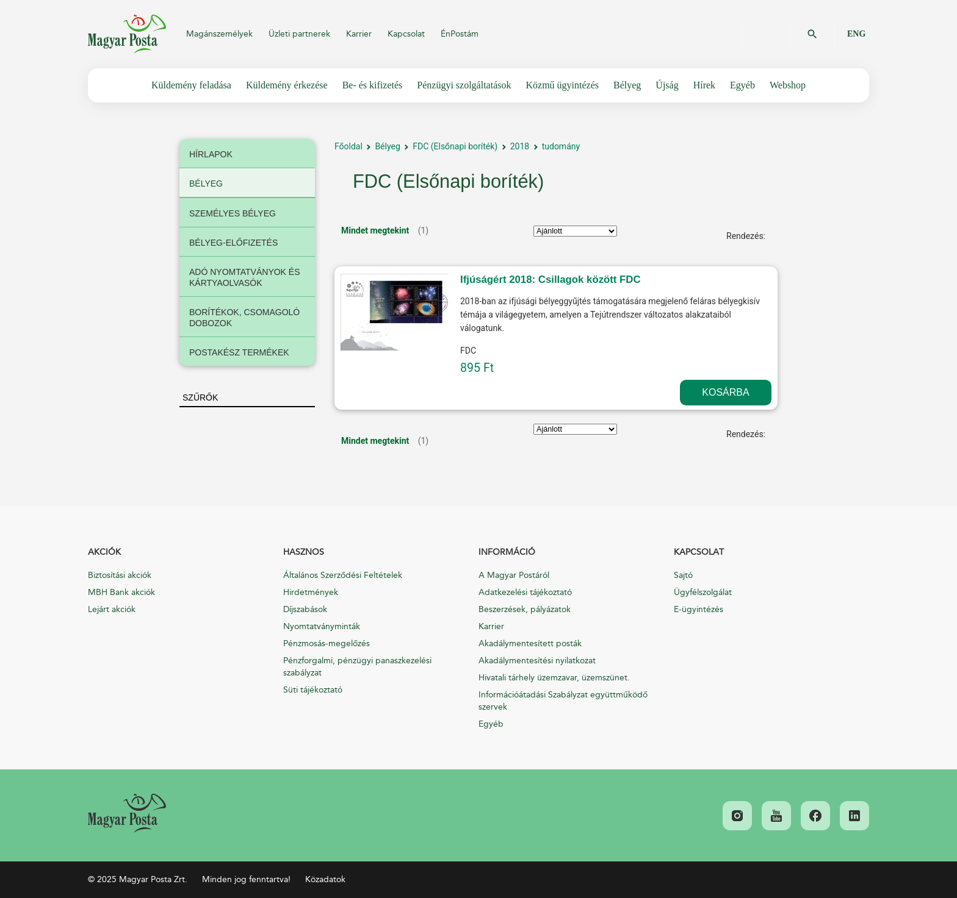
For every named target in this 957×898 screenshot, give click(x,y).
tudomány (561, 146)
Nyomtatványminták (321, 626)
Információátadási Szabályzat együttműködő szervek (563, 701)
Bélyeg (387, 146)
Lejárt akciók (111, 609)
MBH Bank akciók (121, 592)
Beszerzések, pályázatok (524, 609)
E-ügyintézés (698, 609)
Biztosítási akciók (119, 575)
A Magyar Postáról (513, 575)
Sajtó (683, 575)
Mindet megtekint (375, 230)
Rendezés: (745, 236)
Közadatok (325, 879)
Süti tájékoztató (312, 690)
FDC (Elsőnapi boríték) (455, 146)
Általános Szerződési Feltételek (342, 575)
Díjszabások (305, 609)
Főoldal (348, 146)
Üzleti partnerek (299, 34)
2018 (519, 146)
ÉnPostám (459, 34)
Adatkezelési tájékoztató (525, 592)
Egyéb (491, 724)
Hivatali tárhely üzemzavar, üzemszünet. (554, 677)
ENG (856, 33)
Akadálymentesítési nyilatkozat (537, 660)
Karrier (359, 34)
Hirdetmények (310, 592)
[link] (127, 813)
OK (812, 34)
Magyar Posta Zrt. (127, 34)
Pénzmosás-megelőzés (326, 643)
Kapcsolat (406, 34)
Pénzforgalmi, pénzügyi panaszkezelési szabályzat (357, 666)
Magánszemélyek (219, 34)
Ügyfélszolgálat (703, 592)
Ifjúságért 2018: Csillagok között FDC (550, 279)
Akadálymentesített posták (530, 643)
